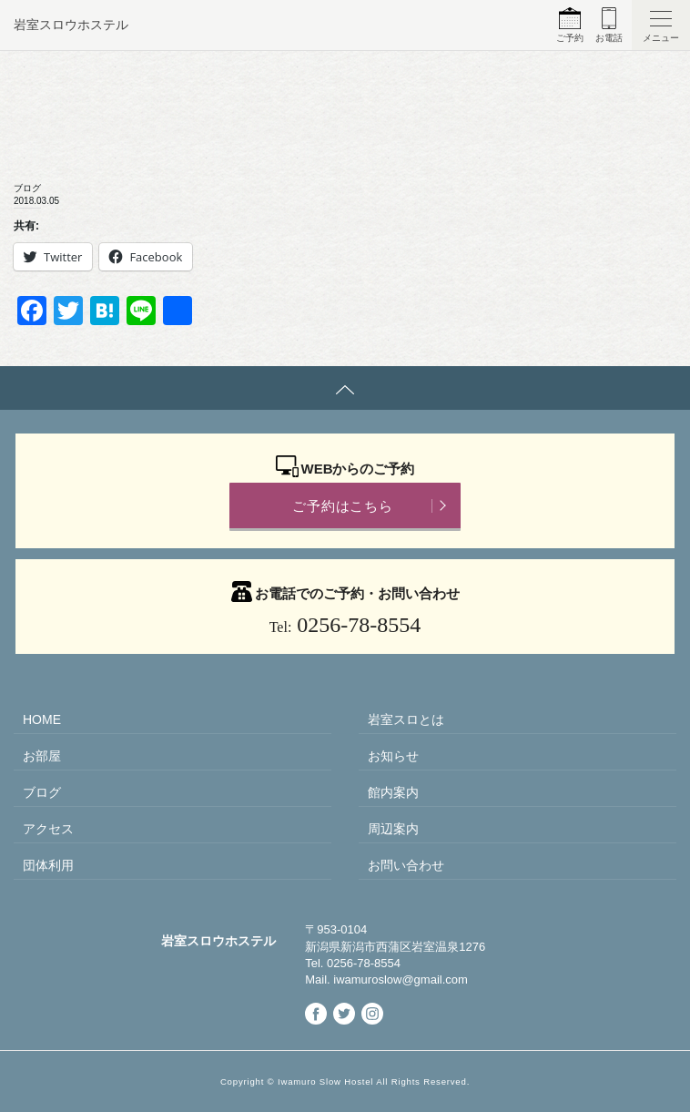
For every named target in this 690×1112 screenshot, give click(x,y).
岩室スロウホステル (71, 24)
